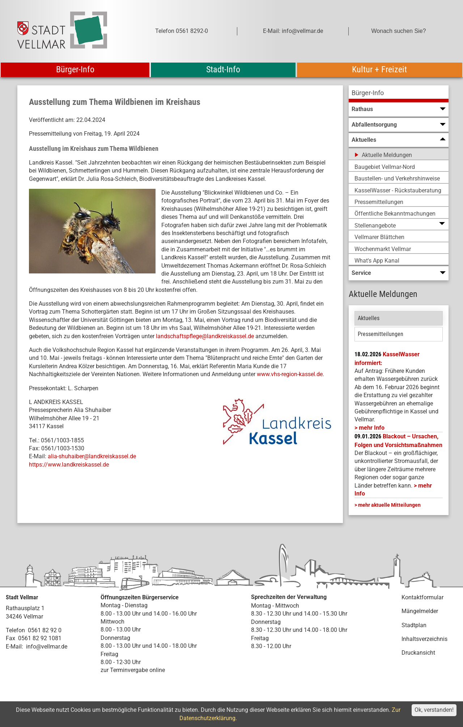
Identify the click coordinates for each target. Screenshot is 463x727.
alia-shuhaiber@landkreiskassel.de (92, 456)
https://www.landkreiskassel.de (69, 464)
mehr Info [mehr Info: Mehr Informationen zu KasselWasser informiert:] (372, 427)
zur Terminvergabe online (133, 670)
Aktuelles (368, 318)
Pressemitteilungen (380, 334)
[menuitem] (399, 93)
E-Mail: (14, 646)
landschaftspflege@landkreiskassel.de (205, 336)
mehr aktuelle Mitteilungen (389, 505)
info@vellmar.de (46, 646)
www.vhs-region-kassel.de (290, 374)
